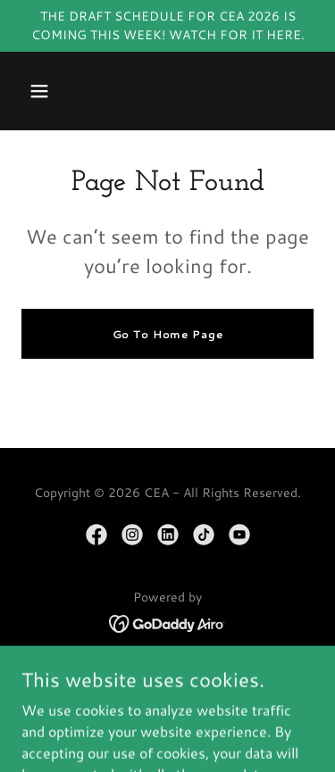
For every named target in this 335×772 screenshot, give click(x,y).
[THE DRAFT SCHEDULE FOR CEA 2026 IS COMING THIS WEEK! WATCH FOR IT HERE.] (167, 26)
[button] (39, 91)
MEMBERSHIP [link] (168, 699)
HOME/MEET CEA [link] (168, 674)
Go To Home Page (168, 334)
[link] (96, 534)
